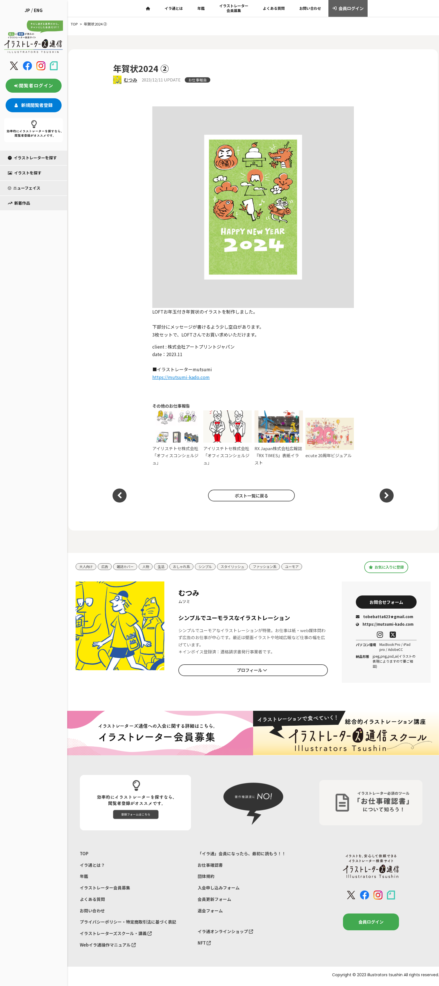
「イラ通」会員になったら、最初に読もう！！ (242, 854)
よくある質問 (274, 8)
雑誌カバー (127, 566)
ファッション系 (274, 566)
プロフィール (252, 670)
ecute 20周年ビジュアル (329, 438)
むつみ (130, 79)
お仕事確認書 (210, 866)
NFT (204, 945)
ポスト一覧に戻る (250, 495)
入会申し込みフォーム (219, 889)
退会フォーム (210, 912)
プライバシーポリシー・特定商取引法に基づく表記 (128, 924)
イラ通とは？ (92, 866)
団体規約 (206, 877)
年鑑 (201, 8)
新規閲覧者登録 (34, 105)
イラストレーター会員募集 (233, 8)
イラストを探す (24, 173)
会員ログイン (348, 8)
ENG (38, 10)
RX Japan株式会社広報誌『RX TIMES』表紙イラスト (278, 438)
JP (27, 10)
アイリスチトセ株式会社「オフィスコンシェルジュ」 (176, 438)
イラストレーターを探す (32, 157)
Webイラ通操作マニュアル (108, 947)
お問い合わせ (310, 8)
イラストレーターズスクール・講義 (116, 935)
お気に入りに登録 (386, 567)
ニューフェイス (24, 188)
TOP (84, 854)
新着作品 (19, 203)
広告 (106, 566)
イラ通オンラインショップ (225, 933)
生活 (165, 566)
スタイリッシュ (240, 566)
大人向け (86, 566)
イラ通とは (174, 8)
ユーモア (303, 566)
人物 (149, 566)
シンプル (211, 566)
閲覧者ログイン (33, 85)
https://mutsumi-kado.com (181, 377)
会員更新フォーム (214, 901)
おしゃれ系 (186, 566)
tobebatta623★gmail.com (384, 617)
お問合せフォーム (386, 602)
